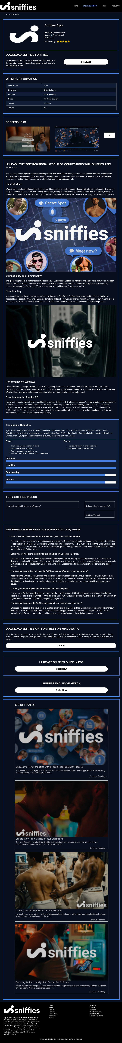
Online (51, 1018)
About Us (116, 6)
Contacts (92, 1008)
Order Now (61, 690)
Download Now (90, 6)
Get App (61, 646)
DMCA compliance (96, 1012)
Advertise (93, 1010)
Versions (52, 1012)
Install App (86, 62)
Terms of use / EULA (96, 1016)
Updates (52, 1010)
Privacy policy (94, 1014)
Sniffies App (10, 14)
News (51, 1008)
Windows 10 (53, 1014)
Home (75, 6)
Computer (52, 1016)
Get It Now (61, 669)
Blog (104, 6)
